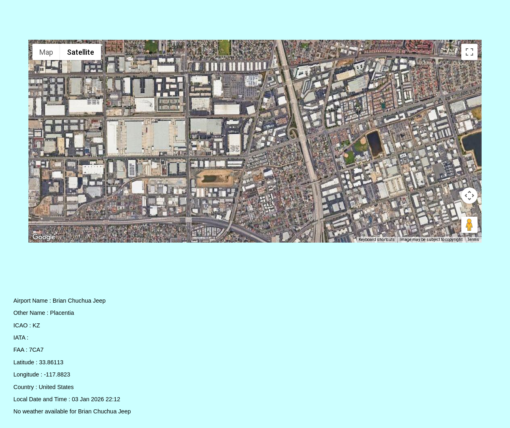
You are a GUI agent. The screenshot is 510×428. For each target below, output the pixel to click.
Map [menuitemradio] (46, 52)
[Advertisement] (255, 21)
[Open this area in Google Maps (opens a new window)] (43, 237)
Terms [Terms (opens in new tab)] (473, 239)
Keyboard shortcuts (377, 239)
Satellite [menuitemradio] (80, 52)
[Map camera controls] (469, 195)
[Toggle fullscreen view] (469, 52)
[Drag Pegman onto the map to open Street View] (469, 225)
